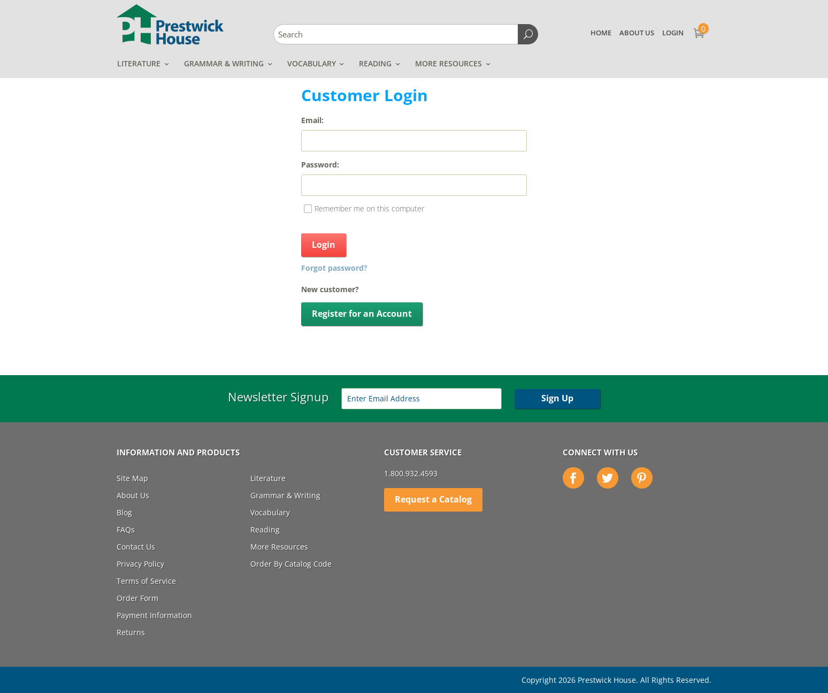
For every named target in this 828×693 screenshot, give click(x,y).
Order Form (137, 598)
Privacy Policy (140, 564)
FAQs (126, 529)
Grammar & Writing (224, 63)
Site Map (132, 478)
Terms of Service (146, 581)
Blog (124, 512)
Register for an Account (362, 313)
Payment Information (154, 615)
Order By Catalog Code (291, 564)
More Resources (448, 63)
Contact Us (136, 547)
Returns (131, 632)
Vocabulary (311, 63)
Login (673, 32)
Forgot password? (334, 268)
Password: (320, 164)
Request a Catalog (433, 499)
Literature (138, 63)
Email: (312, 120)
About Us (636, 32)
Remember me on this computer (369, 208)
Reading (375, 63)
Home (601, 32)
